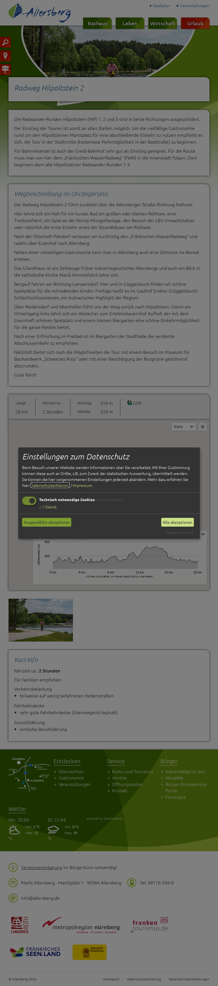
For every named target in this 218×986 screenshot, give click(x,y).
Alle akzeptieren (177, 522)
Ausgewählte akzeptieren (47, 522)
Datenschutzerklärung (50, 485)
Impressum (82, 485)
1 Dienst (47, 507)
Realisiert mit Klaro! (179, 532)
